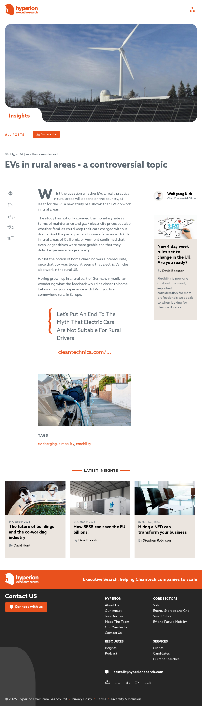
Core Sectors (165, 599)
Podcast (111, 654)
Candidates (161, 654)
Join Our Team (115, 616)
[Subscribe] (46, 134)
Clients (158, 648)
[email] (10, 194)
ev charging (47, 444)
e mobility (66, 444)
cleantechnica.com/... (84, 352)
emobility (83, 444)
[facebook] (10, 228)
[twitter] (10, 205)
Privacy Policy (82, 699)
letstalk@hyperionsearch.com (134, 672)
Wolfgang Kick (179, 194)
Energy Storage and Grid (171, 611)
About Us (112, 605)
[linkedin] (10, 216)
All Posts (14, 135)
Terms (101, 699)
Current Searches (166, 659)
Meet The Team (117, 622)
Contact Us (113, 633)
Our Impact (113, 611)
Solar (157, 605)
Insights (111, 648)
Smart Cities (162, 616)
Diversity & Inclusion (126, 699)
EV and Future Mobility (170, 622)
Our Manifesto (116, 627)
